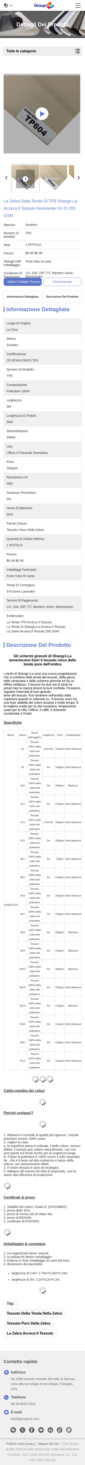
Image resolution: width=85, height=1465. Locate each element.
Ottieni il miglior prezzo (23, 281)
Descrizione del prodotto (62, 296)
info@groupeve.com (25, 1419)
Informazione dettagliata (22, 296)
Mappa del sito (48, 1444)
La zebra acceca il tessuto (30, 1333)
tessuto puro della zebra (28, 1323)
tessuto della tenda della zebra (34, 1313)
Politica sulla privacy (20, 1444)
